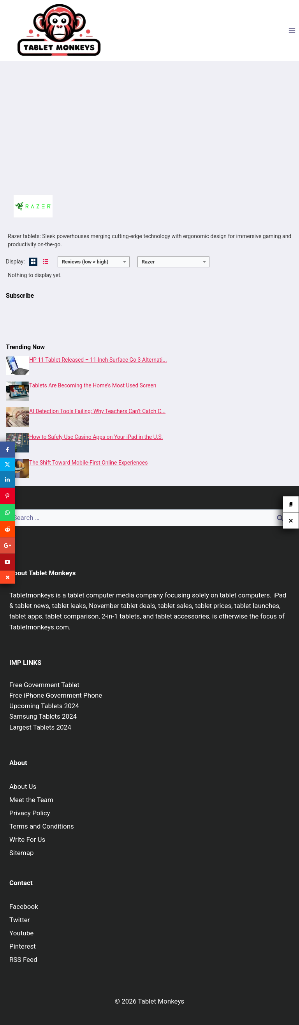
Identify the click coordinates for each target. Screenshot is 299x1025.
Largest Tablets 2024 (40, 727)
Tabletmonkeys (31, 595)
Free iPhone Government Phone (55, 695)
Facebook (23, 906)
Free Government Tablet (44, 685)
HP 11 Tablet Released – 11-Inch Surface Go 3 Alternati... (98, 360)
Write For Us (27, 839)
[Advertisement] (149, 127)
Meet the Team (31, 800)
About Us (22, 786)
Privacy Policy (29, 813)
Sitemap (21, 853)
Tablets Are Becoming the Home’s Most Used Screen (92, 385)
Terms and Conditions (41, 826)
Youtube (21, 933)
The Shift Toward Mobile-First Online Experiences (88, 462)
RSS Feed (23, 959)
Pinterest (22, 946)
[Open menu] (292, 30)
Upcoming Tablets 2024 (44, 706)
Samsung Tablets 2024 (43, 716)
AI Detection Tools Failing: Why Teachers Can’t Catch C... (97, 411)
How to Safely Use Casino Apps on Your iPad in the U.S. (96, 437)
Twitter (19, 920)
